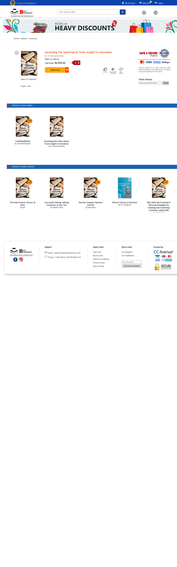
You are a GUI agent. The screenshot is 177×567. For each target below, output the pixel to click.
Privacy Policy (99, 263)
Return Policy (98, 266)
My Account (130, 3)
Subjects (24, 38)
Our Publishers (128, 256)
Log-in (160, 3)
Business (33, 38)
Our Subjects (127, 252)
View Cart (146, 3)
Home (16, 38)
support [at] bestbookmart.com (67, 253)
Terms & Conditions (101, 259)
